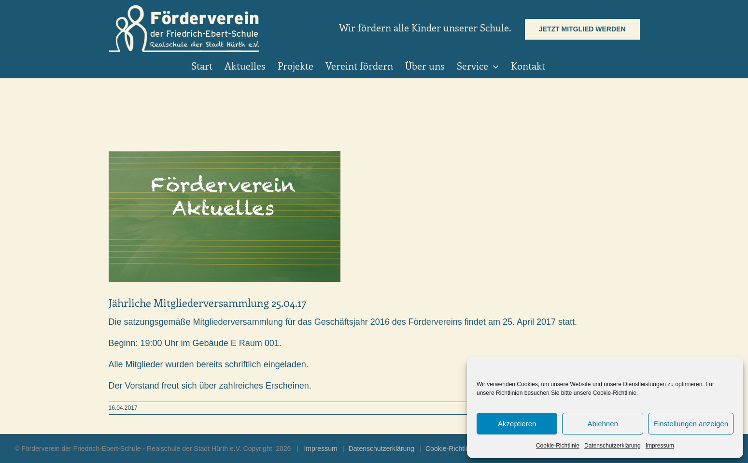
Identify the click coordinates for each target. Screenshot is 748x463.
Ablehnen (602, 424)
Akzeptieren (517, 424)
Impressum (660, 445)
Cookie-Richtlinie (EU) (458, 448)
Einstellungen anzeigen (690, 424)
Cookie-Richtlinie (557, 445)
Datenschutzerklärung (612, 445)
